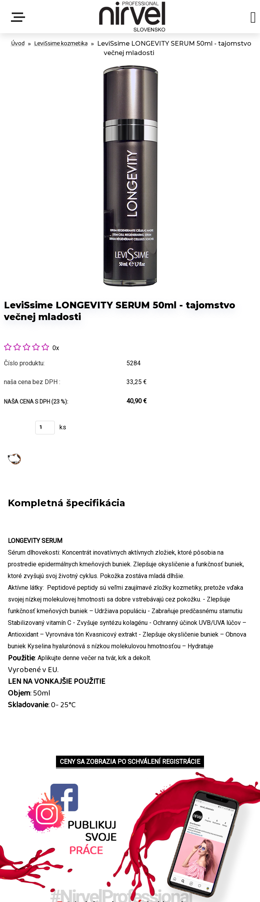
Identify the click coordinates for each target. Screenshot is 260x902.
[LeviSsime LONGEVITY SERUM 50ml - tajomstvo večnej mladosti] (130, 64)
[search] (253, 19)
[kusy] (45, 427)
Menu (19, 17)
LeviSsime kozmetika (61, 43)
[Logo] (132, 17)
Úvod (18, 43)
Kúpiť (14, 430)
